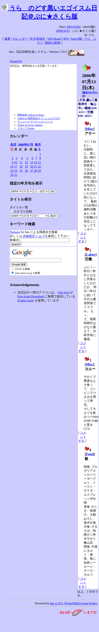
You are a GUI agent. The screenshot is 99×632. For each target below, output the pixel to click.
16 (11, 166)
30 (11, 175)
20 (31, 166)
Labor (91, 254)
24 (15, 170)
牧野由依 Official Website (30, 114)
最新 (7, 38)
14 (35, 162)
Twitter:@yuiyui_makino (30, 125)
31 (15, 175)
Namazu (15, 232)
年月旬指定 (37, 38)
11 (21, 162)
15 (39, 162)
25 (21, 170)
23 (11, 170)
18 (21, 166)
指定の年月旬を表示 (26, 183)
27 (31, 170)
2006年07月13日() (89, 79)
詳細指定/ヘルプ (34, 236)
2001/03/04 (73, 26)
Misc (89, 129)
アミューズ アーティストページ (35, 121)
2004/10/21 (63, 30)
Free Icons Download (30, 296)
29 (39, 170)
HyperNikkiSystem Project (80, 603)
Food (90, 454)
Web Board (54, 38)
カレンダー (20, 38)
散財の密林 (52, 42)
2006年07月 (25, 144)
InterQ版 (76, 38)
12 (26, 162)
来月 (38, 144)
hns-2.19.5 (56, 603)
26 (26, 170)
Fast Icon (63, 292)
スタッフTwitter (25, 128)
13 (31, 162)
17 (15, 166)
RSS (66, 38)
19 (26, 166)
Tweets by (16, 61)
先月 (13, 144)
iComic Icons (25, 300)
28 (35, 170)
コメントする (82, 237)
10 (15, 162)
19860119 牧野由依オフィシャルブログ (38, 118)
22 (39, 166)
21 (35, 166)
